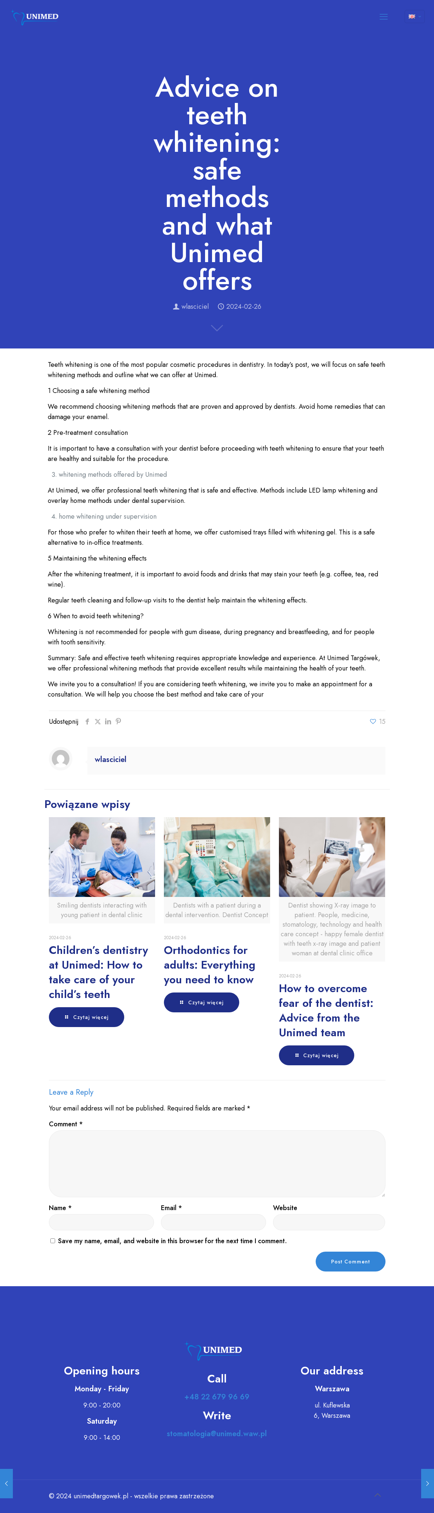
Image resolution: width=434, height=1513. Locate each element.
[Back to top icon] (377, 1495)
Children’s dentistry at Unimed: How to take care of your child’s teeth (98, 972)
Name (60, 1208)
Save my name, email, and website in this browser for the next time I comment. (172, 1241)
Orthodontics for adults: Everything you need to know (209, 964)
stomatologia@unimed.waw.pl (217, 1433)
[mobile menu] (383, 16)
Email (171, 1208)
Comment (66, 1124)
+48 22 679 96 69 (217, 1397)
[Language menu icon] (415, 16)
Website (285, 1208)
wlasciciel (195, 306)
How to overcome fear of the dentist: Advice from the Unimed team (326, 1010)
